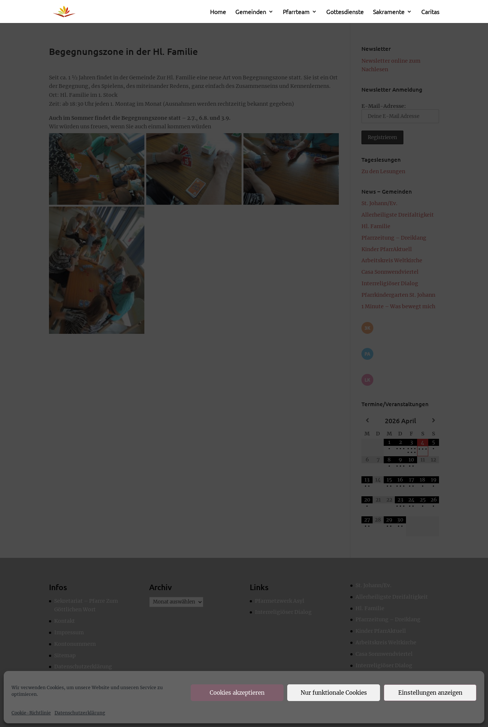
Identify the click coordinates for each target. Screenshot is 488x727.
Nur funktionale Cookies (334, 692)
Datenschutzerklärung (80, 713)
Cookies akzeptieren (237, 692)
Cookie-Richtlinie (31, 713)
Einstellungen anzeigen (430, 692)
